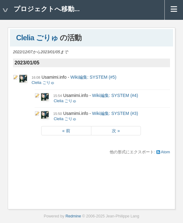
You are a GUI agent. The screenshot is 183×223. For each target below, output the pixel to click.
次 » (116, 130)
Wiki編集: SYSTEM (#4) (115, 95)
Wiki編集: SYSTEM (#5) (93, 77)
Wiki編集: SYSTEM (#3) (115, 113)
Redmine (73, 216)
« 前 (66, 130)
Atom (165, 152)
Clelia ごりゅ (37, 37)
